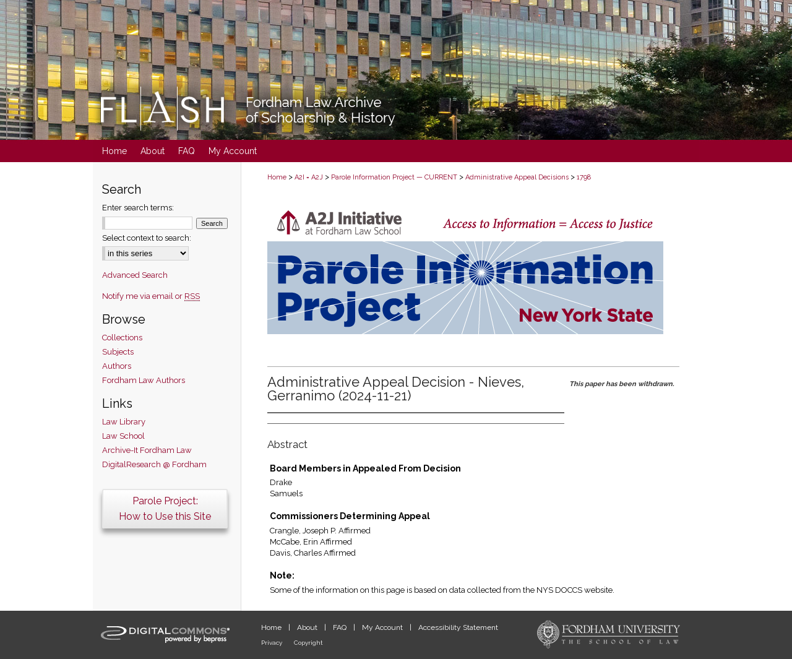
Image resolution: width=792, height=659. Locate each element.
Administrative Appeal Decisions (517, 177)
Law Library (123, 421)
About (308, 627)
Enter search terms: (138, 207)
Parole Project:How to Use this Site (165, 508)
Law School (123, 436)
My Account (383, 627)
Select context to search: (146, 238)
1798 (584, 177)
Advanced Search (135, 275)
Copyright (308, 642)
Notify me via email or (151, 296)
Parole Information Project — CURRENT (394, 177)
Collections (122, 337)
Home (276, 177)
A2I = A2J (309, 177)
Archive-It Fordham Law (147, 450)
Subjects (118, 351)
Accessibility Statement (458, 627)
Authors (116, 366)
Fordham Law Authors (143, 380)
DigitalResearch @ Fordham (154, 464)
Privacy (272, 642)
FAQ (340, 627)
